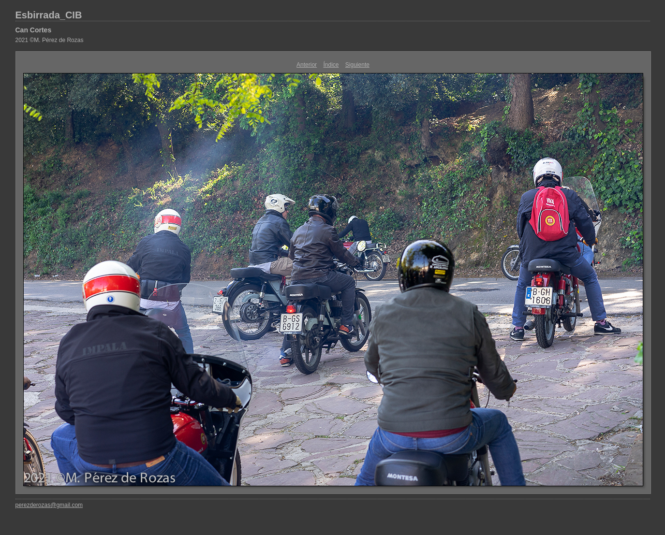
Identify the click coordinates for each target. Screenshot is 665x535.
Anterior (306, 64)
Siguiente (357, 64)
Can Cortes (33, 30)
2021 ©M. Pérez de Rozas (49, 40)
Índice (331, 64)
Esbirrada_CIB (48, 15)
